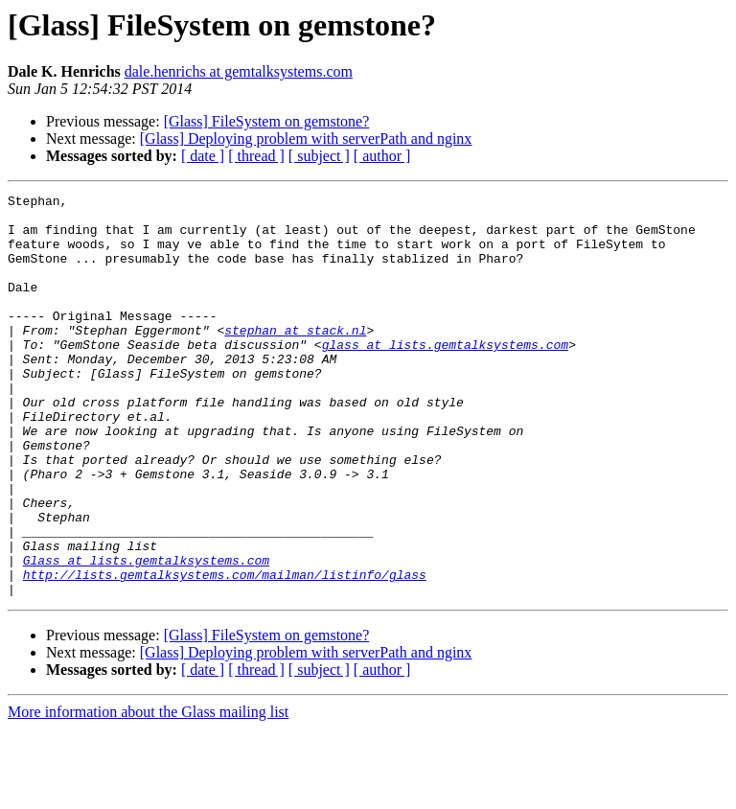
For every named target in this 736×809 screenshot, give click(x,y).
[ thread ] (256, 156)
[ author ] (382, 156)
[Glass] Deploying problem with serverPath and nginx (306, 138)
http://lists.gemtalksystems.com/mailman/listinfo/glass (224, 651)
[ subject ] (319, 156)
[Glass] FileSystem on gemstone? (267, 121)
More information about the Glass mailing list (148, 792)
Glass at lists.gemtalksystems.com (146, 634)
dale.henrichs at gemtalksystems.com (239, 71)
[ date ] (202, 156)
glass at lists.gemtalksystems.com (445, 375)
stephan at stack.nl (295, 358)
